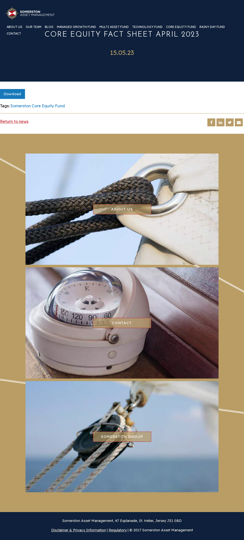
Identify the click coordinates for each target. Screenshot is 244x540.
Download (12, 94)
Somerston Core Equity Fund (37, 105)
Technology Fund (147, 27)
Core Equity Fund (181, 27)
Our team (33, 27)
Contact (14, 33)
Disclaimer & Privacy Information (78, 530)
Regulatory (118, 530)
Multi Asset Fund (114, 27)
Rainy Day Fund (212, 27)
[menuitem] (14, 28)
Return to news (14, 121)
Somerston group (122, 436)
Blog (49, 27)
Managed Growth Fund (76, 27)
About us (14, 27)
